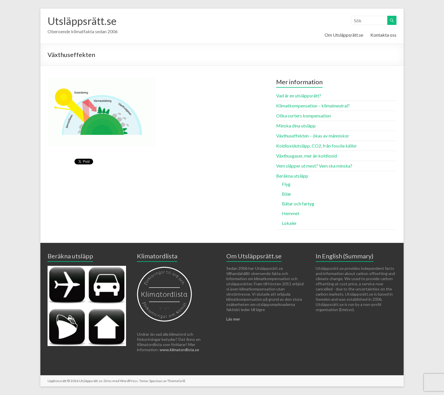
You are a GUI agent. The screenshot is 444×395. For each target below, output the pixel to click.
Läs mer (233, 319)
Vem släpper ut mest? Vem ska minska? (314, 165)
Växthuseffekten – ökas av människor (312, 135)
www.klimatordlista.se (179, 349)
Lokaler (289, 223)
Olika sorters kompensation (303, 115)
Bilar (286, 193)
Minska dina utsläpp (296, 125)
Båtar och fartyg (298, 203)
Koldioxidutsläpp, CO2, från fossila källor (316, 145)
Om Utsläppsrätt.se (344, 35)
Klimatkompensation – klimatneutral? (313, 105)
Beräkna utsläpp (292, 175)
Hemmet (290, 213)
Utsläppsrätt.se (82, 21)
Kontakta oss (383, 35)
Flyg (286, 184)
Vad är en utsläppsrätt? (298, 95)
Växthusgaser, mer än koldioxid (306, 155)
